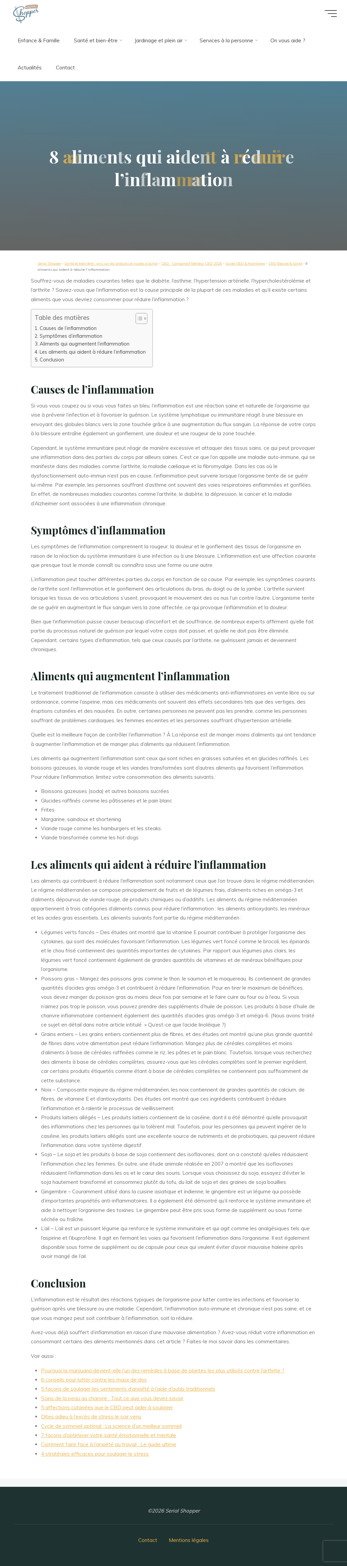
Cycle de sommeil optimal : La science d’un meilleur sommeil (111, 1426)
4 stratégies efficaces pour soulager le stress (95, 1454)
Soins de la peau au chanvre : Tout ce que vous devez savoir (112, 1398)
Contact (147, 1540)
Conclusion (52, 359)
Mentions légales (189, 1540)
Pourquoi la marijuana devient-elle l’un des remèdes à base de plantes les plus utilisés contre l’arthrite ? (163, 1370)
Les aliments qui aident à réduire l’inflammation (93, 352)
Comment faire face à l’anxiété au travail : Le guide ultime (109, 1444)
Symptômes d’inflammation (71, 336)
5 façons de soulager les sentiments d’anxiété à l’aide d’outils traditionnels (128, 1389)
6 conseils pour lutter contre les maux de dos (94, 1379)
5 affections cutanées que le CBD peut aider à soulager (107, 1407)
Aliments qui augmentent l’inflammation (84, 344)
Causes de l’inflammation (68, 328)
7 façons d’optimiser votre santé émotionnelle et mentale (109, 1435)
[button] (138, 319)
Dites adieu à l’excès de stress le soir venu (91, 1417)
